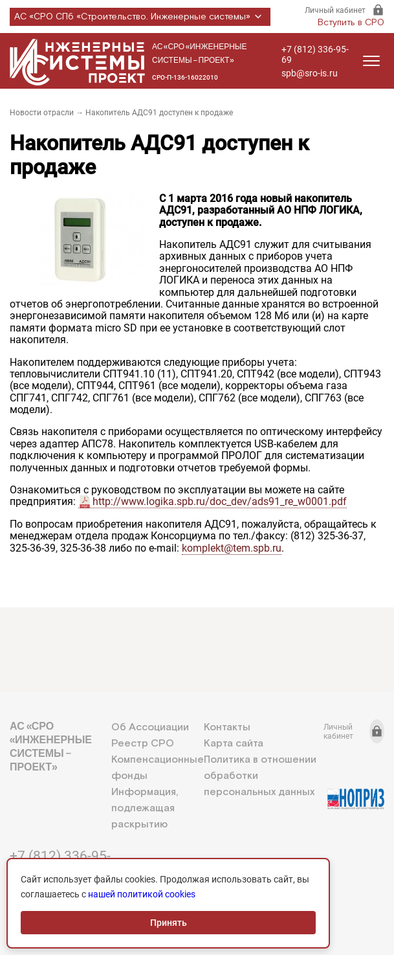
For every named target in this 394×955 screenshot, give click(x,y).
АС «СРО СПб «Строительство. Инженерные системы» (140, 17)
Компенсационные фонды (157, 768)
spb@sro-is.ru (309, 73)
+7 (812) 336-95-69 (315, 54)
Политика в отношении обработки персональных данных (260, 776)
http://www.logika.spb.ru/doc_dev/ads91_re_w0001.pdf (220, 501)
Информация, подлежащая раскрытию (144, 808)
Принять (168, 922)
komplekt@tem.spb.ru (231, 548)
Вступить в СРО (351, 22)
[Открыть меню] (371, 61)
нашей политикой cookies (141, 894)
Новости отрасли (42, 112)
